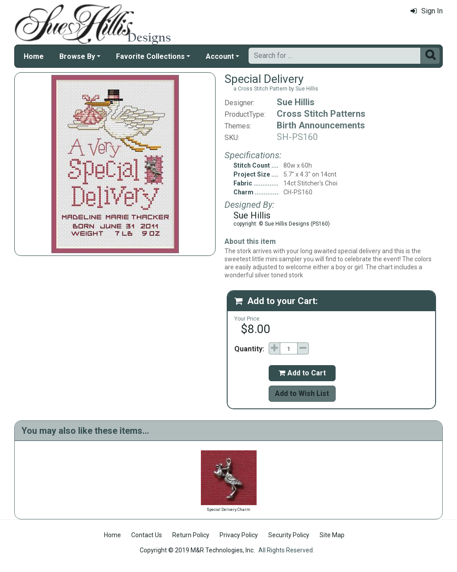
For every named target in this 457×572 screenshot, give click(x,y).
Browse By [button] (77, 56)
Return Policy (190, 535)
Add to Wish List (302, 393)
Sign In (427, 11)
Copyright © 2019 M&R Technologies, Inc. (197, 550)
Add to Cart (302, 373)
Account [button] (220, 56)
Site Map (332, 535)
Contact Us (146, 535)
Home (34, 56)
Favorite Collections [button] (150, 56)
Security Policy (288, 535)
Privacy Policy (239, 535)
